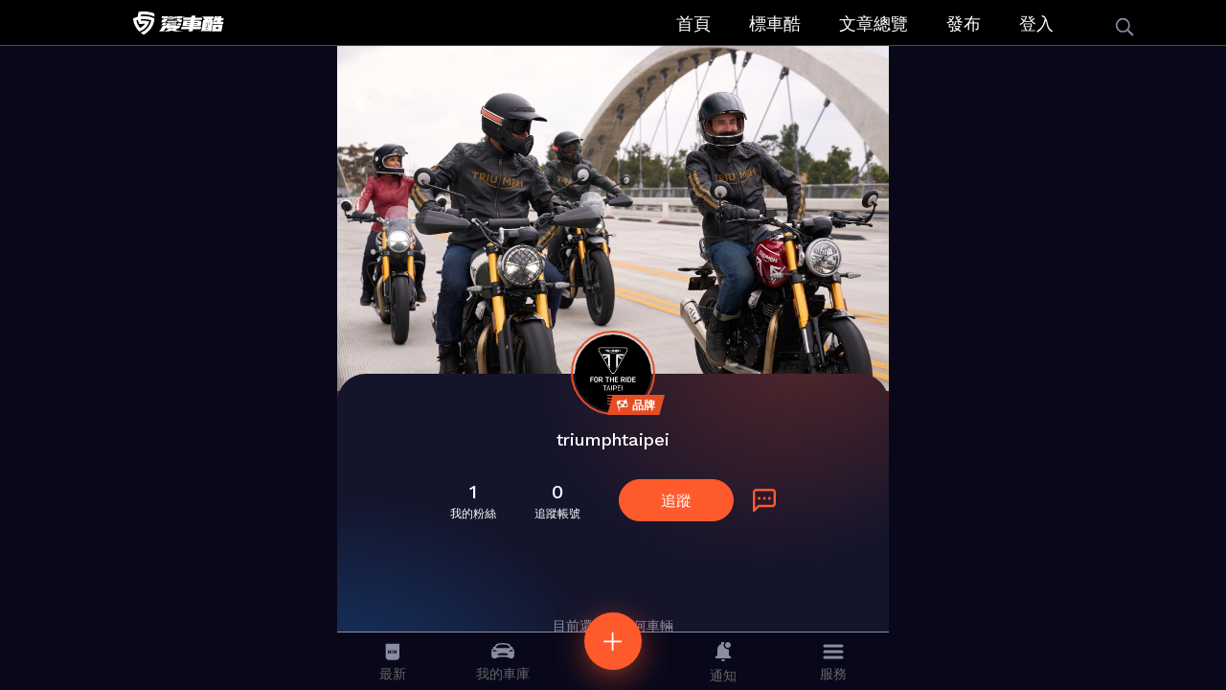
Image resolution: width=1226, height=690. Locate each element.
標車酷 (775, 23)
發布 (963, 23)
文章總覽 (873, 23)
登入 (1036, 23)
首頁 (693, 23)
